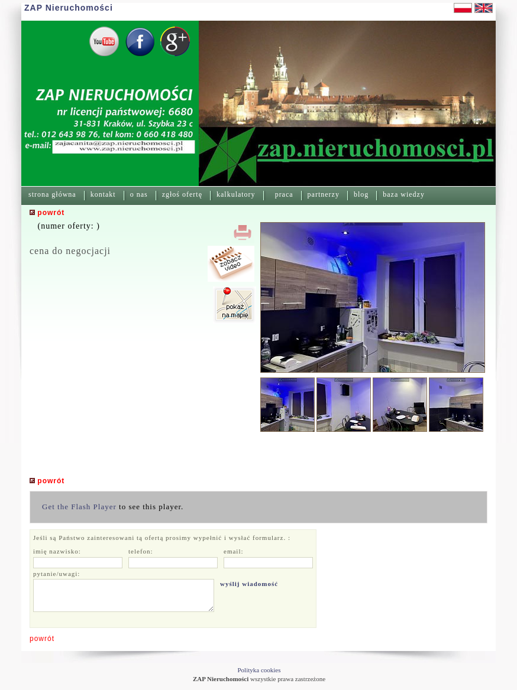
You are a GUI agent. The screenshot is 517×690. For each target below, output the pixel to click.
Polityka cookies (258, 669)
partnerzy (324, 194)
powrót (42, 638)
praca (284, 194)
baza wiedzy (404, 194)
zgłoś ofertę (182, 194)
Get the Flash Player (79, 506)
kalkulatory (236, 194)
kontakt (103, 194)
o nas (139, 194)
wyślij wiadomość (249, 583)
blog (361, 194)
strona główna (52, 194)
